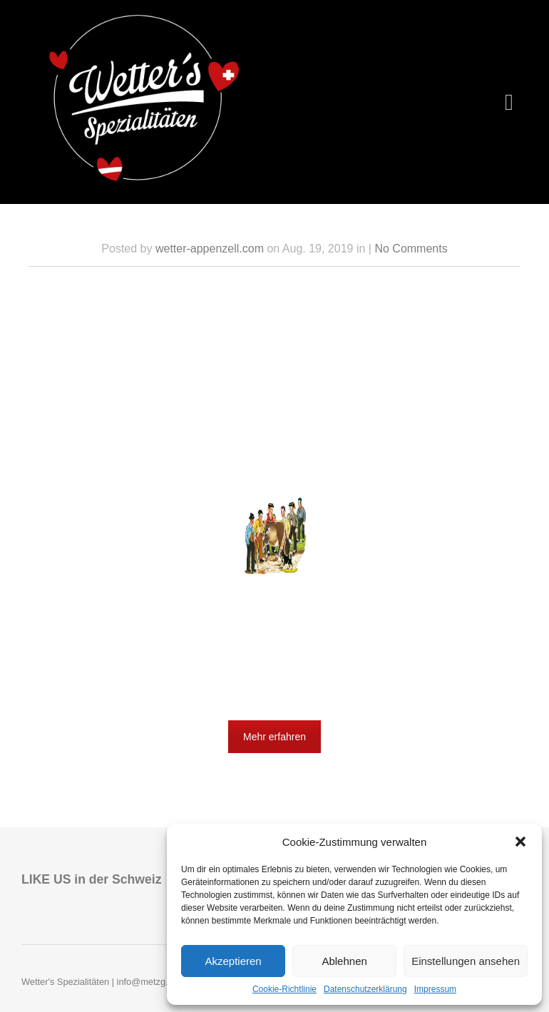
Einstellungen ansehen (465, 961)
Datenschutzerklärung (365, 989)
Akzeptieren (233, 961)
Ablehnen (344, 961)
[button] (520, 841)
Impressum (435, 989)
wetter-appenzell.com (209, 248)
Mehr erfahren (274, 736)
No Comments (410, 248)
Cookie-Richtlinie (284, 989)
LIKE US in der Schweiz (91, 879)
